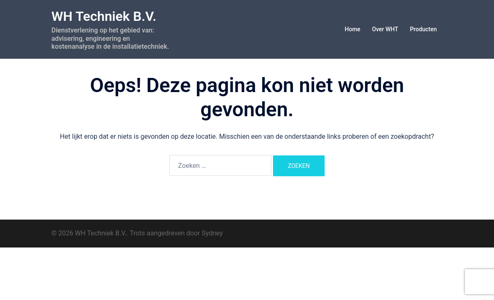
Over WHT (385, 29)
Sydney (212, 233)
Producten (423, 29)
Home (352, 29)
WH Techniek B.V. (104, 16)
